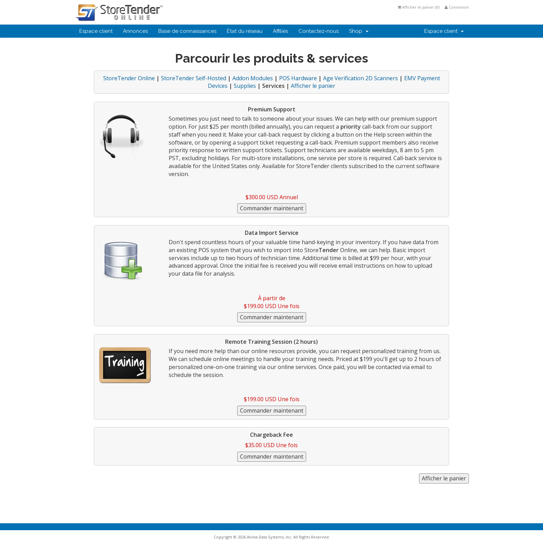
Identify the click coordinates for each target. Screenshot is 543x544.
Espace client (96, 31)
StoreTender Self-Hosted (193, 78)
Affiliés (280, 31)
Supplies (245, 86)
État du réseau (244, 31)
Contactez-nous (319, 31)
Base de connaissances (187, 31)
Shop (358, 31)
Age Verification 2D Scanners (360, 78)
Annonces (135, 31)
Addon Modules (252, 78)
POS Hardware (298, 78)
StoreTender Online (129, 78)
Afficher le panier (313, 86)
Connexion (457, 7)
